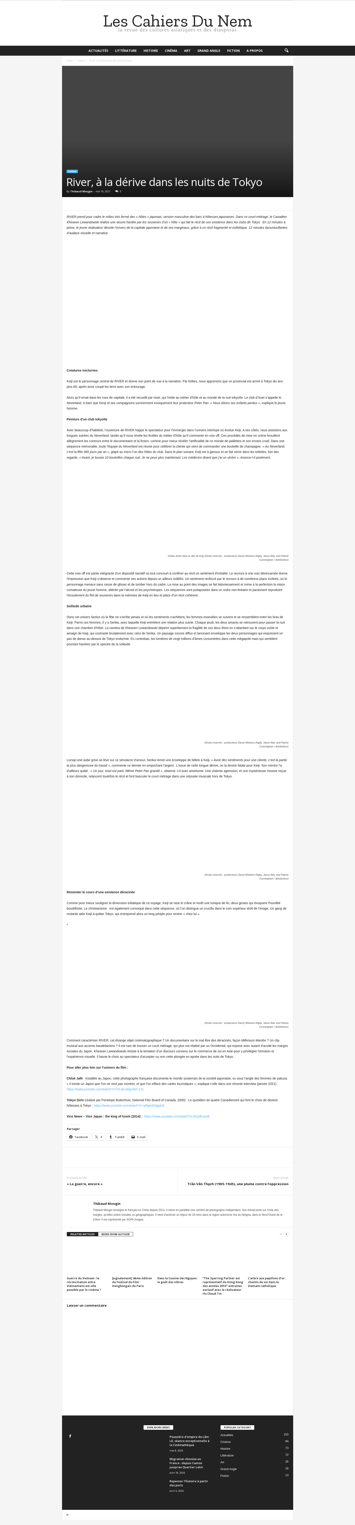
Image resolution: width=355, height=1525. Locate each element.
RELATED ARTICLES (82, 1234)
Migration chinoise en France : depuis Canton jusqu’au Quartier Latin (186, 1463)
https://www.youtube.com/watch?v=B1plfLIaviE (177, 1116)
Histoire (151, 50)
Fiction (233, 50)
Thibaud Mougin (81, 191)
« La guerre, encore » (85, 1184)
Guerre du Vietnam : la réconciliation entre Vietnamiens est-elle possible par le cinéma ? (84, 1284)
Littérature (126, 50)
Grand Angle (208, 50)
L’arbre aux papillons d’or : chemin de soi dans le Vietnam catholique (267, 1282)
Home (70, 60)
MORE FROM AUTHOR (115, 1234)
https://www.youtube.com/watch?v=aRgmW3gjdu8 (129, 1105)
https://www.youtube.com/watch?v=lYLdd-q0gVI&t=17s (105, 1089)
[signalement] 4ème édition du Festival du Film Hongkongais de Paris (132, 1282)
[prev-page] (281, 1234)
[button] (286, 51)
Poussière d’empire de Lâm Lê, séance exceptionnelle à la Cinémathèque (189, 1441)
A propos (255, 50)
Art (187, 50)
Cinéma (171, 50)
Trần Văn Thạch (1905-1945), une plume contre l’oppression (237, 1184)
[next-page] (286, 1234)
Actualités (98, 50)
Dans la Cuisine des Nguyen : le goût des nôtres (177, 1280)
